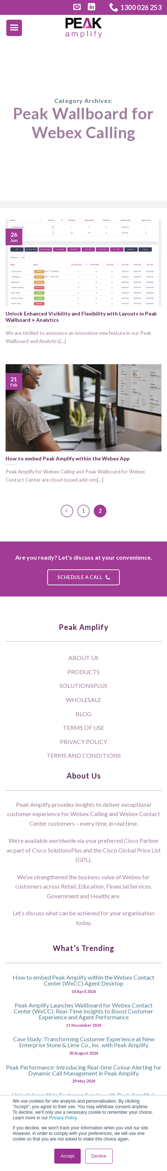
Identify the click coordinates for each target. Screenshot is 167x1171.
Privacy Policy (63, 1117)
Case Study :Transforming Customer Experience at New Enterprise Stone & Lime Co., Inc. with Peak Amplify (83, 1041)
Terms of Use (83, 727)
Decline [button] (98, 1156)
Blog (83, 713)
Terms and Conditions (83, 755)
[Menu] (14, 28)
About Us (83, 657)
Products (83, 671)
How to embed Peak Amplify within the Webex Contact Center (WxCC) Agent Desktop (83, 980)
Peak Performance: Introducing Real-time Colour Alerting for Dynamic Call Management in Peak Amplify (83, 1070)
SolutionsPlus (83, 685)
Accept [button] (67, 1156)
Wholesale (83, 699)
